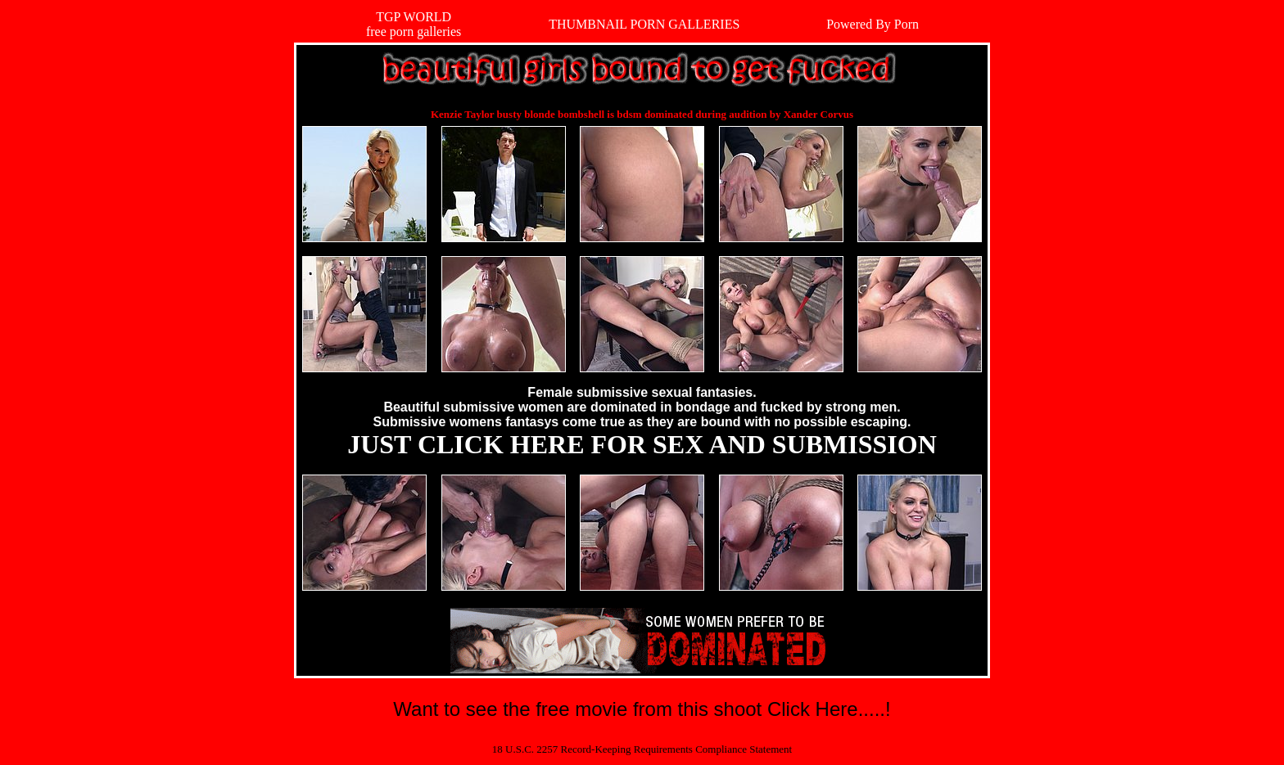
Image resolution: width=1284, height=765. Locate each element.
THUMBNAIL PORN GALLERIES (644, 24)
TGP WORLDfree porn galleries (413, 24)
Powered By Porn (872, 24)
